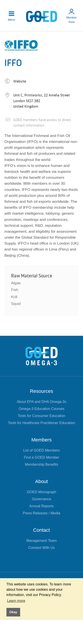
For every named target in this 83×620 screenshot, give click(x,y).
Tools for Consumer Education (41, 416)
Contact (41, 530)
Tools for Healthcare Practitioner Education (41, 423)
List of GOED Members (41, 450)
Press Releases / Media (41, 513)
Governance (41, 499)
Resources (41, 391)
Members (41, 440)
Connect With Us (41, 548)
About (41, 481)
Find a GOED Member (41, 457)
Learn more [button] (16, 601)
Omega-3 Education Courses (41, 409)
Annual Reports (41, 506)
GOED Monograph (41, 492)
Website (19, 81)
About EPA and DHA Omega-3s (41, 402)
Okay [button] (13, 612)
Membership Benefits (41, 464)
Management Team (41, 540)
